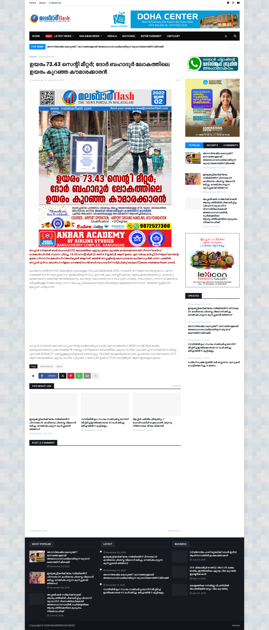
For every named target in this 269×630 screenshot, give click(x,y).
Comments (230, 145)
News (59, 366)
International (46, 56)
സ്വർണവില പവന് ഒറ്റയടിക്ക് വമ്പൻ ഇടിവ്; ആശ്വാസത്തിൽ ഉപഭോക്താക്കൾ (213, 554)
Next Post (173, 531)
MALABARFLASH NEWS (62, 625)
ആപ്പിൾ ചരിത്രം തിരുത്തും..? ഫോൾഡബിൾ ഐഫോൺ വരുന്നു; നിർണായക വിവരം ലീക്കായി (152, 422)
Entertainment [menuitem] (151, 36)
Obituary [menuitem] (173, 36)
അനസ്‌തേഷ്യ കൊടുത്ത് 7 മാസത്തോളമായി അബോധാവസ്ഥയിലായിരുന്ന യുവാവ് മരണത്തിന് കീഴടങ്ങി (105, 46)
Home (32, 2)
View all (176, 385)
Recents (212, 145)
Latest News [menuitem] (62, 36)
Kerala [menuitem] (112, 36)
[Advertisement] (105, 314)
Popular (194, 145)
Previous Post (39, 531)
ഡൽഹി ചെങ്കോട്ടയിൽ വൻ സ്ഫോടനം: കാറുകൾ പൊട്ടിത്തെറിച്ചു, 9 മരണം (214, 364)
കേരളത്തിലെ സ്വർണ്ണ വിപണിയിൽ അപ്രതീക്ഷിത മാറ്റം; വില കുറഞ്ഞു (209, 587)
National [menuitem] (128, 36)
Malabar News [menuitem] (89, 36)
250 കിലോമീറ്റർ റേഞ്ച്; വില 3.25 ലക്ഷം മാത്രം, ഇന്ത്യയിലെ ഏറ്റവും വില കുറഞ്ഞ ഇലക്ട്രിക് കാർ (213, 571)
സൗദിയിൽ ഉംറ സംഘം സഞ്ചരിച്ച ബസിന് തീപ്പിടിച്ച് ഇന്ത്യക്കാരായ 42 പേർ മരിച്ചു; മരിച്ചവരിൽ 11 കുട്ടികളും (105, 422)
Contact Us (55, 2)
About (42, 2)
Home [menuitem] (36, 36)
